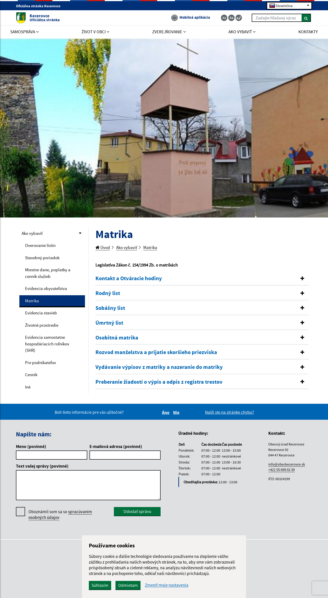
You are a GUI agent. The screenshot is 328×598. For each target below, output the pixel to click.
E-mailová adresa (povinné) (116, 446)
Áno (166, 412)
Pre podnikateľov (40, 362)
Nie (177, 412)
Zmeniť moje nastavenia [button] (166, 585)
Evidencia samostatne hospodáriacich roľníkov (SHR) (47, 343)
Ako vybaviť (32, 233)
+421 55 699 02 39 (281, 469)
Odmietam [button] (128, 585)
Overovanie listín (40, 245)
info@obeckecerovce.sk (286, 464)
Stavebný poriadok (42, 257)
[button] (202, 278)
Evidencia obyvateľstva (46, 288)
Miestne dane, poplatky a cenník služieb (47, 273)
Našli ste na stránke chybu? (229, 412)
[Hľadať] (306, 18)
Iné (28, 387)
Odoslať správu (137, 511)
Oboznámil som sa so (60, 514)
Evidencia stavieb (41, 313)
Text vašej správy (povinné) (42, 466)
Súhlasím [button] (100, 585)
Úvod (102, 247)
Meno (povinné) (31, 446)
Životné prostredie (41, 325)
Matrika (32, 300)
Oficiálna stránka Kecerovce (40, 6)
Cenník (31, 374)
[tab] (202, 278)
